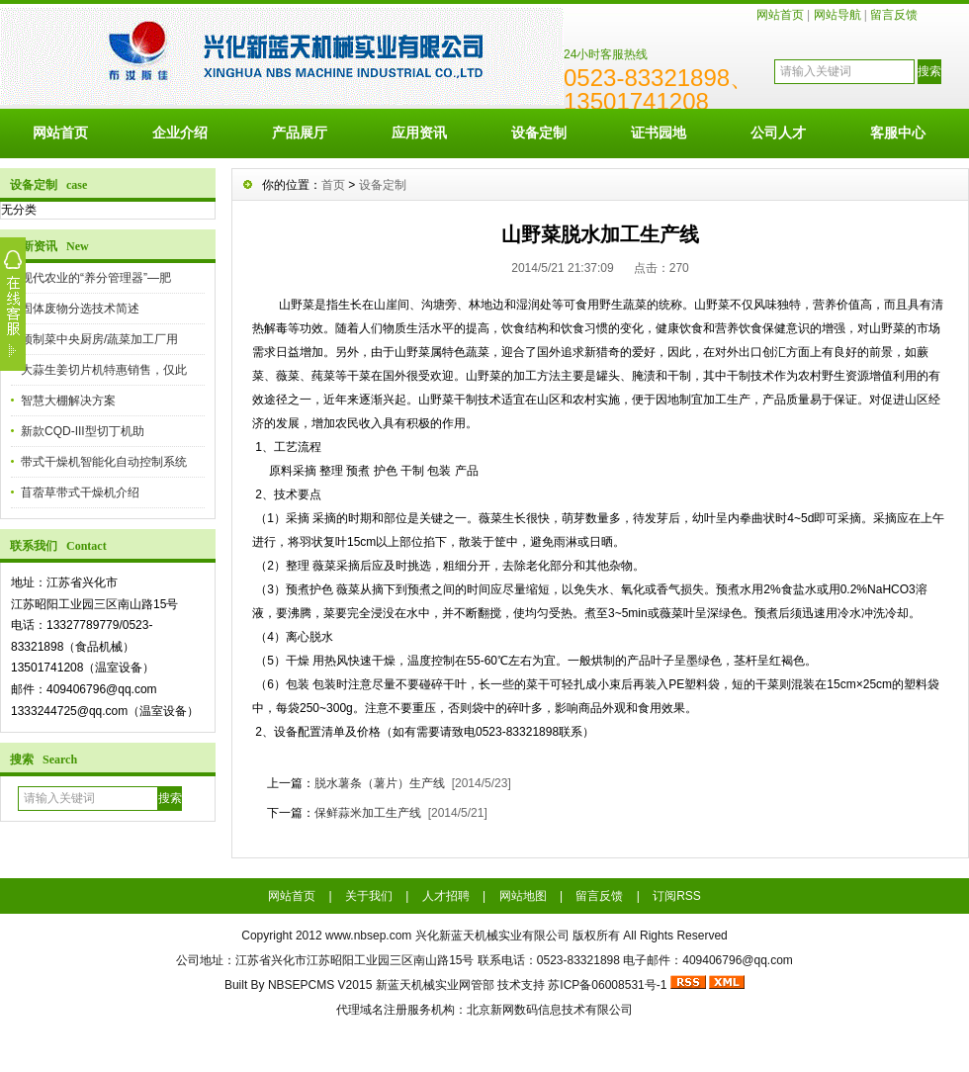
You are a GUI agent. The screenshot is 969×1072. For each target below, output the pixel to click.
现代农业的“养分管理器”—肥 (96, 278)
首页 (333, 185)
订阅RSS (677, 896)
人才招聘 (446, 896)
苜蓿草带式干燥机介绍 (80, 492)
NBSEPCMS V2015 (320, 985)
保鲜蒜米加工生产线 (367, 813)
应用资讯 (419, 132)
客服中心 (897, 132)
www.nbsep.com (368, 935)
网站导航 (837, 15)
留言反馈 (894, 15)
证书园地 (658, 132)
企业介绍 (180, 132)
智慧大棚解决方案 (68, 400)
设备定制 (539, 132)
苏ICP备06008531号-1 (607, 985)
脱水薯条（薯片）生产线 (379, 783)
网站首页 (780, 15)
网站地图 (523, 896)
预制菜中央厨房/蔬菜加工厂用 (99, 339)
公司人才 (778, 132)
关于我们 (369, 896)
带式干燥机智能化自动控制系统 (104, 462)
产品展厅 (299, 132)
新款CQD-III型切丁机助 (82, 431)
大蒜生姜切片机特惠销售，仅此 (104, 370)
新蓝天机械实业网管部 (435, 985)
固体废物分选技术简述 (80, 308)
